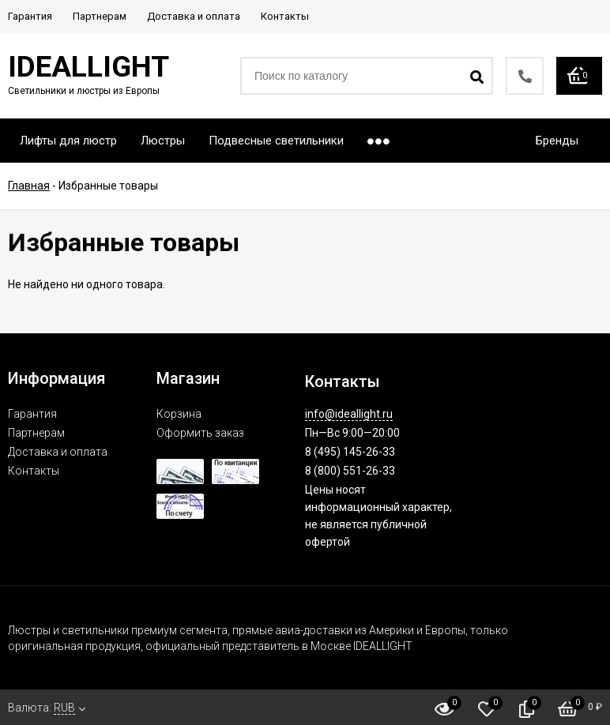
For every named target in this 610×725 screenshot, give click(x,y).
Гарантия (32, 414)
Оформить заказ (200, 432)
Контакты (33, 470)
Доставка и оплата (57, 451)
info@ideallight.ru (349, 414)
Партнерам (36, 432)
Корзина (178, 414)
